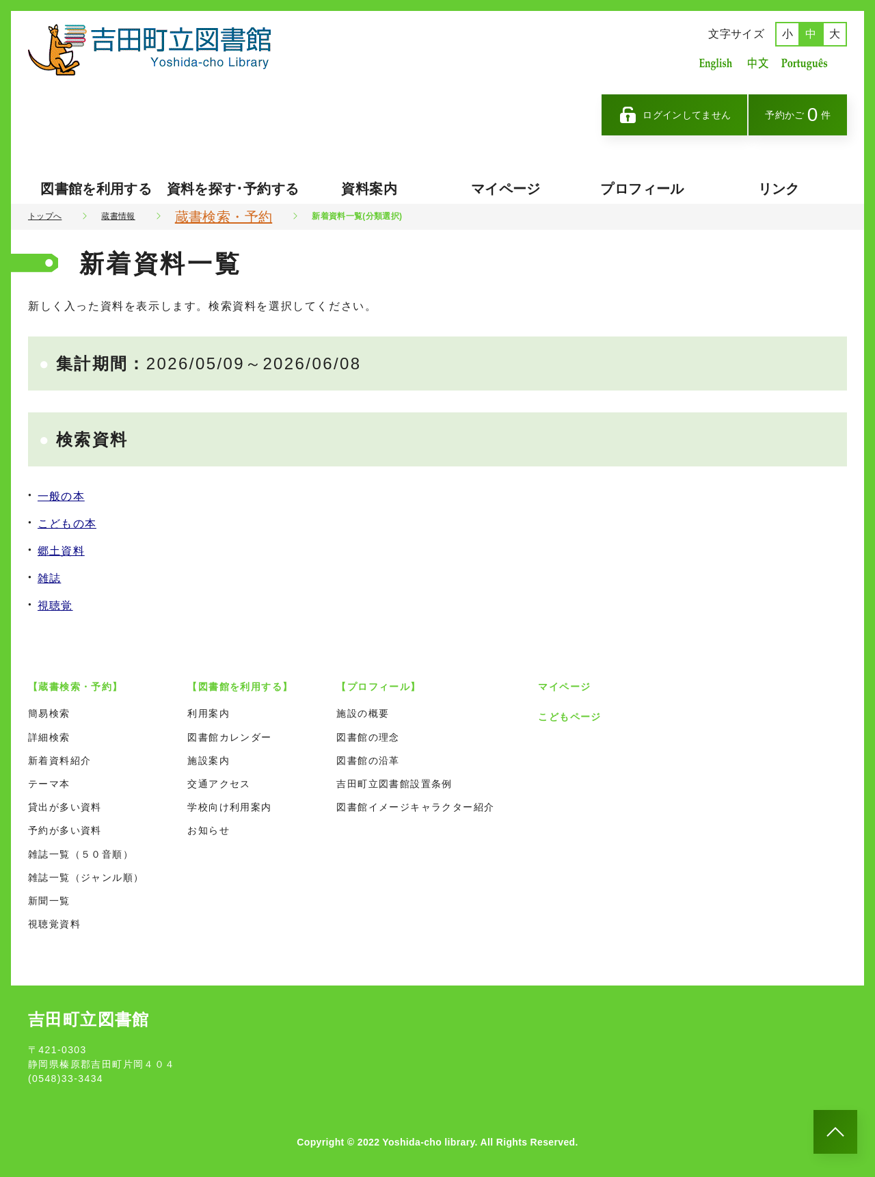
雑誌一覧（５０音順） (80, 854)
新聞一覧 (49, 900)
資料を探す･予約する (233, 188)
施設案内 (208, 760)
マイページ (506, 188)
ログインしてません (674, 114)
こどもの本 (67, 523)
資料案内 (368, 188)
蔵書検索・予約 (223, 216)
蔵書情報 (118, 216)
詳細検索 (49, 737)
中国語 (756, 63)
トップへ (45, 216)
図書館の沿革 (367, 760)
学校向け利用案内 (229, 807)
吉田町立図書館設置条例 (394, 783)
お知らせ (208, 830)
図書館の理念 (367, 737)
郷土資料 (61, 551)
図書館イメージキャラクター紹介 (415, 807)
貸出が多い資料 (65, 807)
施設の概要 (362, 713)
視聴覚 (55, 605)
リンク (779, 188)
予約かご (798, 114)
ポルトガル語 (808, 63)
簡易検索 (49, 713)
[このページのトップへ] (835, 1132)
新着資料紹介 (59, 760)
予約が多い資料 (65, 830)
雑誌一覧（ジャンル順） (86, 877)
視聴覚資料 (54, 923)
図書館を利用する (96, 188)
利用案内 (208, 713)
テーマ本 (49, 783)
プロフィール (642, 188)
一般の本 (61, 496)
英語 (715, 63)
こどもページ (569, 716)
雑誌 (49, 578)
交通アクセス (218, 783)
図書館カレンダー (229, 737)
